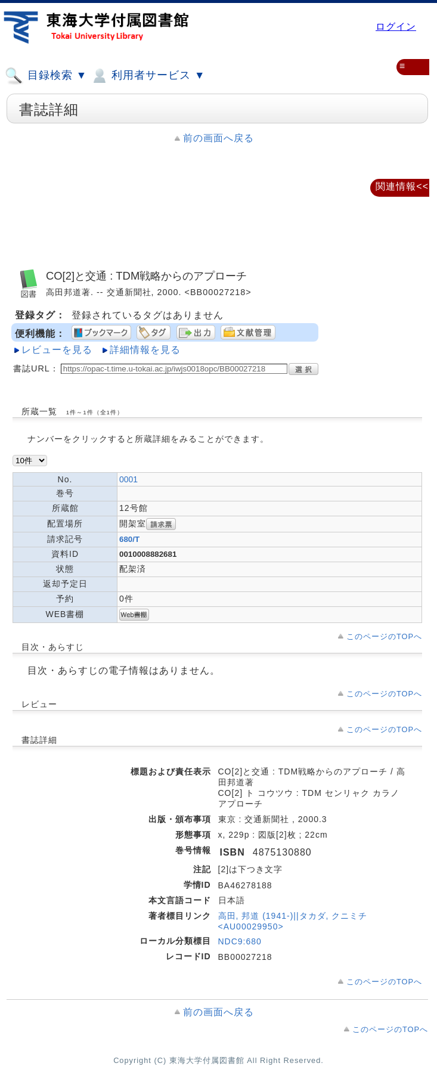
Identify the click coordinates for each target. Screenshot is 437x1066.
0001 (128, 479)
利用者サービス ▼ (147, 76)
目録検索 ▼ (46, 76)
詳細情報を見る (145, 350)
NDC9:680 (240, 941)
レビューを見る (56, 350)
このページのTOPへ (384, 636)
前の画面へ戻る (218, 138)
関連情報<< (402, 186)
